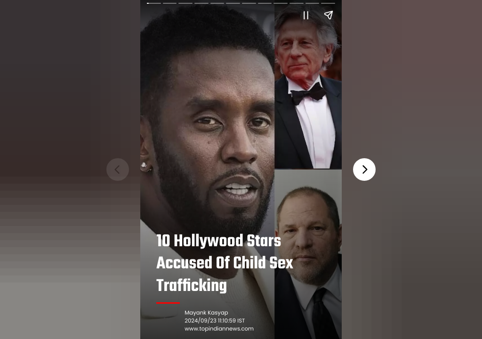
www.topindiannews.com (219, 329)
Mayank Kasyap (206, 313)
